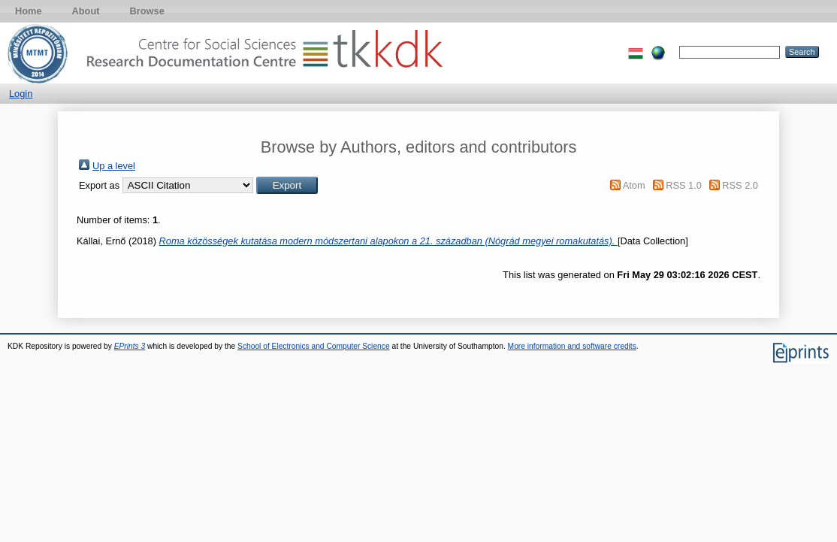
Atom (634, 185)
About (86, 11)
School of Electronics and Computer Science (313, 346)
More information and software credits (572, 346)
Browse (147, 11)
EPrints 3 (130, 346)
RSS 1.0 (684, 185)
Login (20, 93)
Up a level (113, 165)
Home (28, 11)
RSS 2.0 (740, 185)
